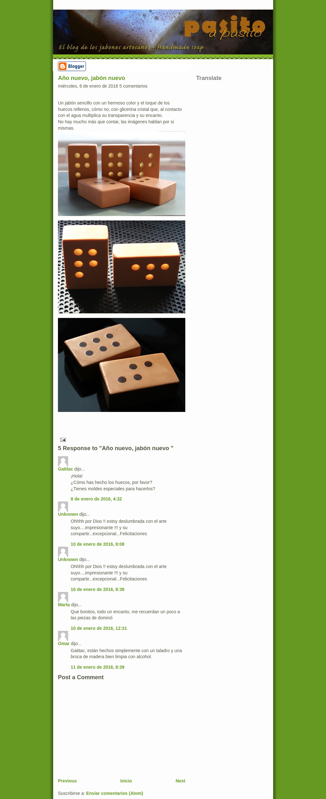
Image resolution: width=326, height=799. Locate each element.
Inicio (126, 780)
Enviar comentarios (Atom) (114, 793)
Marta (64, 604)
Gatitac (65, 468)
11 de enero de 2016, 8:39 (97, 667)
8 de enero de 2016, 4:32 (96, 498)
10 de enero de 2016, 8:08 (97, 544)
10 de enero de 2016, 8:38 (97, 589)
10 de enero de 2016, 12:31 (99, 628)
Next (180, 780)
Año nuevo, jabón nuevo (91, 78)
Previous (67, 780)
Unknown (68, 514)
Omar (64, 643)
